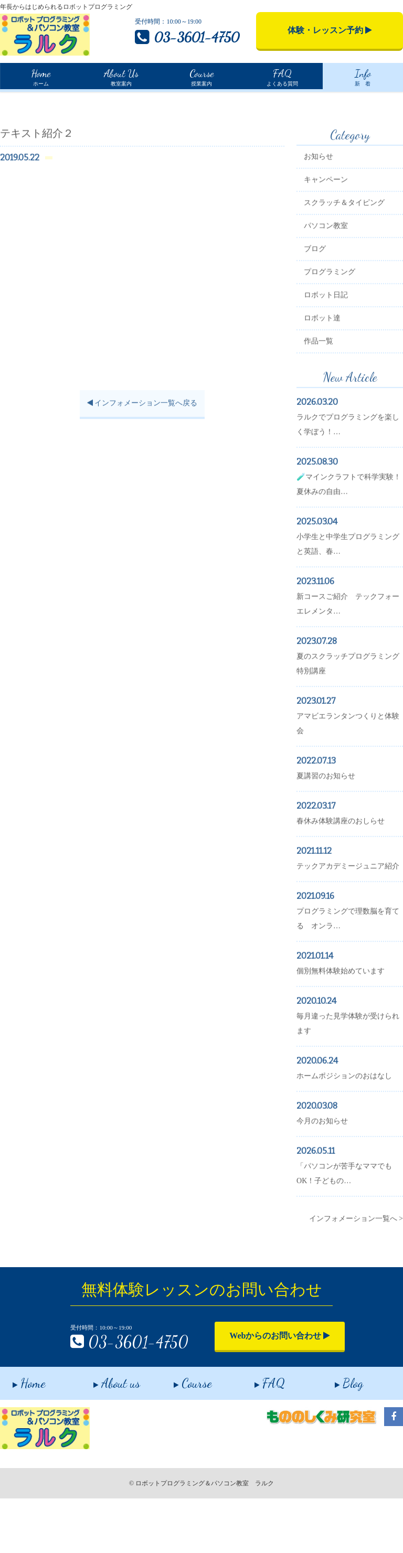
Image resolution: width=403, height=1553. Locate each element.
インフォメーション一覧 (66, 100)
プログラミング (335, 320)
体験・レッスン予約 (330, 30)
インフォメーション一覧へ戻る (141, 451)
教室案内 (121, 76)
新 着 (362, 76)
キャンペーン (332, 228)
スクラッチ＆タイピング (350, 251)
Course (180, 1434)
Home (8, 99)
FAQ (257, 1434)
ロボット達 (328, 366)
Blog (336, 1434)
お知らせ (324, 205)
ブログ (321, 297)
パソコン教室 (332, 274)
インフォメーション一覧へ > (356, 1282)
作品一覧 (324, 389)
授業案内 (201, 76)
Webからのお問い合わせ (259, 1381)
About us (104, 1434)
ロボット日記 (332, 343)
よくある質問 (282, 76)
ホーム (40, 76)
